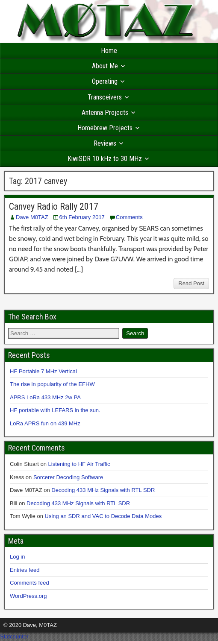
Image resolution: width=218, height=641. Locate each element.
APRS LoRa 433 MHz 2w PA (45, 397)
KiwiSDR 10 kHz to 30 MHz (105, 159)
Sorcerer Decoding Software (68, 477)
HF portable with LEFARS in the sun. (55, 410)
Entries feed (24, 570)
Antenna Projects (105, 112)
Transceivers (105, 97)
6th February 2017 (82, 217)
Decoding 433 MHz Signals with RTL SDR (103, 490)
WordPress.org (28, 596)
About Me (105, 66)
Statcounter (14, 636)
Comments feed (29, 583)
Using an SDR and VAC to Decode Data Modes (103, 516)
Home (109, 51)
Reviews (105, 143)
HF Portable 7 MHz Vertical (43, 371)
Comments (129, 217)
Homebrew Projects (105, 128)
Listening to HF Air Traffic (79, 464)
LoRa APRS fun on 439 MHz (45, 423)
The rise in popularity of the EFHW (52, 384)
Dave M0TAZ (32, 217)
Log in (17, 556)
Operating (105, 81)
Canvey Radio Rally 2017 (53, 206)
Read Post (191, 283)
